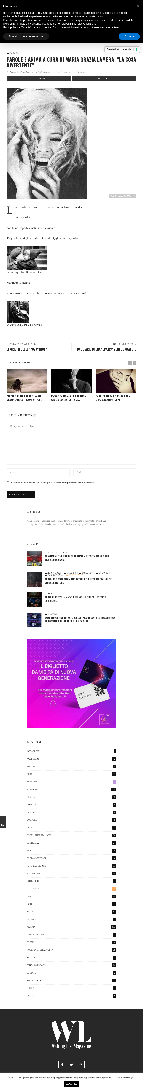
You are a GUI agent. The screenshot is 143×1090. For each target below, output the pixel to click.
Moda (71, 912)
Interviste (76, 575)
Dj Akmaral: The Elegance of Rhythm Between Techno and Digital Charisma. (76, 558)
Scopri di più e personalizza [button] (26, 36)
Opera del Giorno (71, 935)
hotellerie (71, 881)
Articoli (71, 782)
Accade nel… (71, 751)
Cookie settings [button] (124, 1077)
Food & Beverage (71, 858)
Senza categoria (71, 965)
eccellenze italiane (71, 835)
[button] (138, 6)
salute (71, 958)
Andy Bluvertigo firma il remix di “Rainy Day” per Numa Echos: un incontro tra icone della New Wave (79, 619)
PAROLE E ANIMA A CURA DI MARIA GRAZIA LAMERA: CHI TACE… (68, 397)
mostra (71, 919)
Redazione (25, 72)
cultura (86, 573)
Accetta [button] (129, 36)
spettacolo (71, 553)
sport (71, 988)
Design (71, 828)
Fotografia (57, 575)
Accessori (71, 759)
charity (71, 805)
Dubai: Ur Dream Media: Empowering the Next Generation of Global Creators (77, 581)
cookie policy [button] (95, 16)
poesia (14, 53)
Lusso (71, 904)
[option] (27, 385)
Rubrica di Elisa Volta (71, 950)
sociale (71, 973)
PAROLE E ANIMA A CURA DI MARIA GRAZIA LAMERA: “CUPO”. (113, 397)
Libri (71, 896)
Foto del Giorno (71, 866)
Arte (52, 594)
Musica (54, 553)
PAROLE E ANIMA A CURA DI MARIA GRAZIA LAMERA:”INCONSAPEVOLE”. (25, 397)
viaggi (71, 996)
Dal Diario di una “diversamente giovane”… (106, 349)
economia (71, 843)
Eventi (101, 573)
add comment (63, 72)
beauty (71, 797)
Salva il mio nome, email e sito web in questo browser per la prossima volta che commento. (53, 482)
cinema (71, 573)
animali (71, 766)
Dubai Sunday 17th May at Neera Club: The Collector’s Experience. (75, 599)
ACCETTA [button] (71, 1084)
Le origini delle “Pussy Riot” (27, 349)
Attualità (56, 573)
